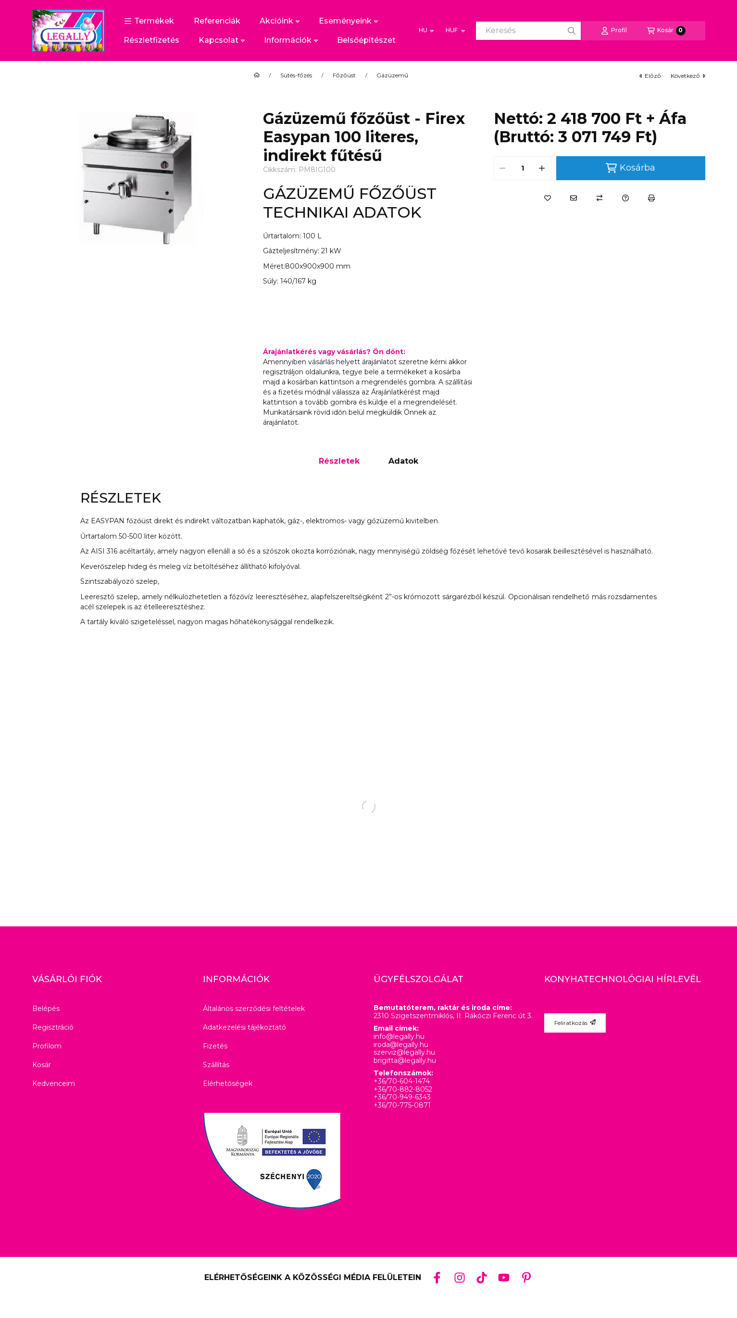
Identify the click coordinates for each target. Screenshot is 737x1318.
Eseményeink (348, 20)
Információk (291, 40)
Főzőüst (344, 75)
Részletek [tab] (339, 461)
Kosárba (630, 167)
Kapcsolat (222, 40)
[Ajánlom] (573, 198)
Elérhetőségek (227, 1083)
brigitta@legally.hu (405, 1061)
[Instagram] (459, 1278)
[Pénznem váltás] (454, 30)
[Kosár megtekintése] (666, 30)
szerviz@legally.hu (404, 1052)
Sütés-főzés (296, 75)
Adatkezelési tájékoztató (244, 1027)
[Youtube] (504, 1277)
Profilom (47, 1046)
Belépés (46, 1008)
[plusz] (542, 168)
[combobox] (528, 30)
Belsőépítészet (366, 40)
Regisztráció (53, 1027)
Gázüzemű (392, 75)
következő (688, 75)
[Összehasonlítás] (599, 198)
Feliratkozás (575, 1022)
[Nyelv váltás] (426, 30)
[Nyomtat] (651, 198)
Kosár (41, 1064)
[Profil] (613, 30)
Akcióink (280, 20)
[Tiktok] (482, 1278)
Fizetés (215, 1046)
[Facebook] (437, 1278)
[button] (149, 21)
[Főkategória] (257, 75)
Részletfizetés (151, 40)
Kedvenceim (53, 1083)
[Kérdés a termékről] (625, 198)
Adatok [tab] (403, 461)
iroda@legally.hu (401, 1045)
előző (650, 75)
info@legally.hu (399, 1037)
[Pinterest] (526, 1278)
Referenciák (217, 20)
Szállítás (216, 1064)
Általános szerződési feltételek (254, 1008)
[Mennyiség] (523, 168)
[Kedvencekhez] (547, 198)
